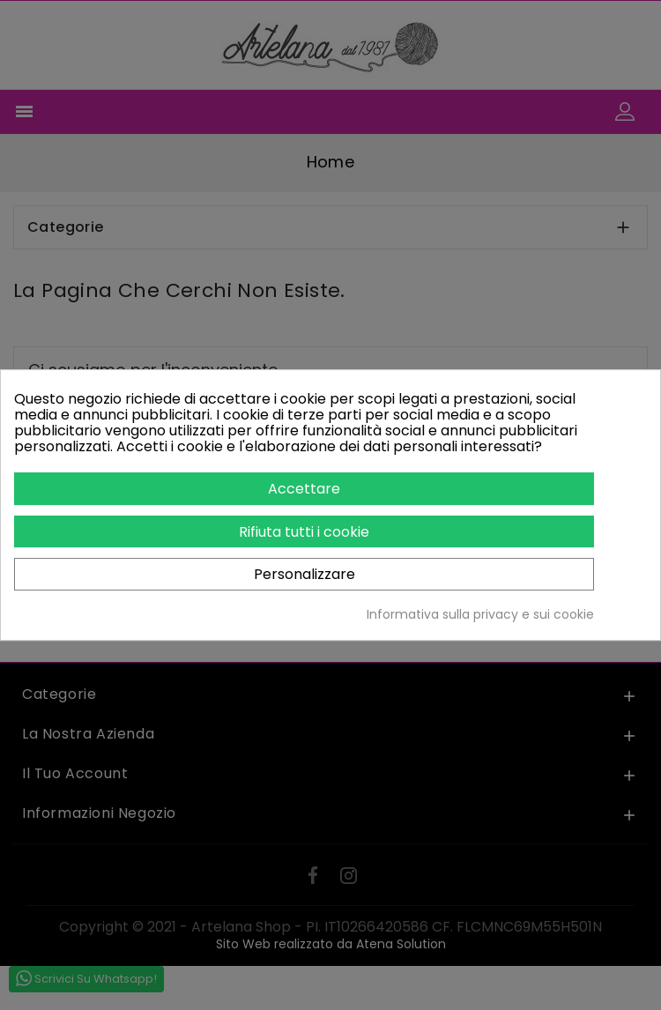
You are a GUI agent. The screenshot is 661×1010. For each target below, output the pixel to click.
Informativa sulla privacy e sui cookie (480, 614)
